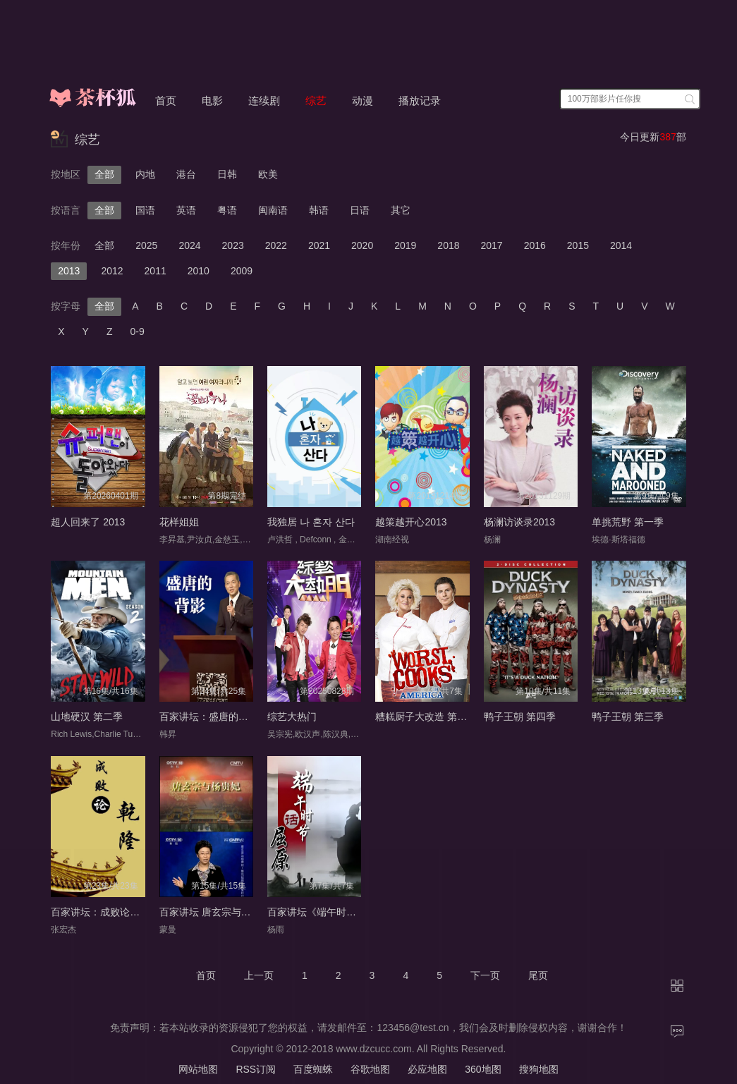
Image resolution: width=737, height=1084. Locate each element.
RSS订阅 (256, 1069)
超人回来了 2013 (88, 522)
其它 (400, 210)
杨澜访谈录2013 (519, 522)
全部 (104, 174)
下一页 (485, 975)
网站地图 (198, 1069)
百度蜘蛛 (313, 1069)
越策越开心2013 (410, 522)
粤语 (227, 210)
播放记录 (419, 100)
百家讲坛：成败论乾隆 (100, 912)
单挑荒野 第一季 (628, 522)
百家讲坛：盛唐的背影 (208, 716)
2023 (233, 245)
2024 (189, 245)
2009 (241, 270)
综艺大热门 (292, 716)
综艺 (316, 100)
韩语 (319, 210)
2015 (578, 245)
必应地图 (427, 1069)
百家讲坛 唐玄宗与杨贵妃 (215, 912)
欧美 (268, 174)
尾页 (538, 975)
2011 (155, 270)
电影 (212, 100)
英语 (186, 210)
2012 (112, 270)
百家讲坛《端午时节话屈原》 (331, 912)
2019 (405, 245)
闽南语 (273, 210)
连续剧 (264, 100)
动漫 (362, 100)
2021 (319, 245)
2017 (492, 245)
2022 (276, 245)
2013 (69, 270)
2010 (198, 270)
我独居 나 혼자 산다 (311, 522)
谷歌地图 (370, 1069)
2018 (448, 245)
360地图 (483, 1069)
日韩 (227, 174)
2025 (146, 245)
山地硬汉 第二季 (87, 716)
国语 (145, 210)
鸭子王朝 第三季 (628, 716)
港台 (186, 174)
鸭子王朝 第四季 (520, 716)
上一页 (259, 975)
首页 (165, 100)
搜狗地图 (539, 1069)
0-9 (137, 331)
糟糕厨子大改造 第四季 (426, 716)
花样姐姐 (179, 522)
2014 (621, 245)
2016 (535, 245)
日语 (360, 210)
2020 (362, 245)
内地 (145, 174)
